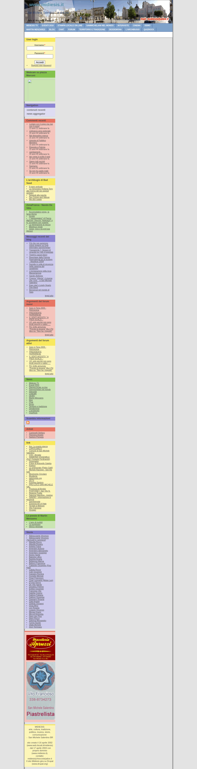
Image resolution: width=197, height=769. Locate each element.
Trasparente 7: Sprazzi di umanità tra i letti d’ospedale (41, 251)
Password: (40, 53)
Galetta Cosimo (35, 593)
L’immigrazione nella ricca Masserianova (40, 272)
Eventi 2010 (47, 25)
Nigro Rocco (34, 618)
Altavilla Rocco (35, 542)
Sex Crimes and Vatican (39, 197)
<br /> (40, 89)
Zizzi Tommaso (35, 627)
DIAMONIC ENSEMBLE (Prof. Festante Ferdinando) (38, 458)
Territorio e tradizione (92, 30)
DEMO (147, 25)
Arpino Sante (34, 555)
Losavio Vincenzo (36, 610)
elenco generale (36, 527)
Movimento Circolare (38, 474)
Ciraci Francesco (36, 578)
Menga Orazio (35, 612)
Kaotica (32, 466)
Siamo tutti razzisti (37, 161)
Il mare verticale (36, 187)
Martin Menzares (35, 30)
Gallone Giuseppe (36, 597)
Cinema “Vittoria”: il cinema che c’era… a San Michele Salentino (40, 280)
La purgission (34, 524)
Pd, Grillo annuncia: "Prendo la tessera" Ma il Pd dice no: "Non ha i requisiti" (41, 329)
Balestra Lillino (35, 557)
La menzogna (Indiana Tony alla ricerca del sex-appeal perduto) (39, 191)
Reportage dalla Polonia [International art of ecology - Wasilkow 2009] (41, 259)
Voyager (32, 510)
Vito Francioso (35, 508)
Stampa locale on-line (70, 25)
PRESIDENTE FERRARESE (35, 314)
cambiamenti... (35, 152)
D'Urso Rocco (35, 582)
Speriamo (33, 166)
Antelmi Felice (35, 546)
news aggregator (36, 113)
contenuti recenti (36, 110)
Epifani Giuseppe (36, 589)
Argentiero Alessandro (38, 551)
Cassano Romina (36, 574)
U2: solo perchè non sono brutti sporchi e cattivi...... (40, 323)
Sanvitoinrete (34, 502)
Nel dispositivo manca (38, 136)
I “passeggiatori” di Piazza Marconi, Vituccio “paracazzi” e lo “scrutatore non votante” (39, 220)
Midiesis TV (32, 25)
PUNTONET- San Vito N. (39, 491)
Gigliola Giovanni (36, 604)
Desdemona (115, 30)
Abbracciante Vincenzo (39, 536)
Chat (61, 30)
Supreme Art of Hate (38, 504)
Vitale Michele (35, 625)
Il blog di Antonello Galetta (40, 463)
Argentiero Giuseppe (38, 553)
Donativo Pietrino (36, 587)
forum (71, 30)
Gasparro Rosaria (36, 599)
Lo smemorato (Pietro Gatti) (41, 468)
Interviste (123, 25)
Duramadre (34, 461)
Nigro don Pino (35, 616)
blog (52, 30)
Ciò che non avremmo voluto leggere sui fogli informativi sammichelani (39, 245)
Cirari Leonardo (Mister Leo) (41, 580)
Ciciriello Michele (36, 576)
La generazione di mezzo (40, 225)
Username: (39, 45)
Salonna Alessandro (37, 621)
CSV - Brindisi (35, 455)
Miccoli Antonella (36, 614)
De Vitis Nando (35, 585)
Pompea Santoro (36, 482)
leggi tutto (49, 296)
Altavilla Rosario (36, 544)
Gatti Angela (34, 601)
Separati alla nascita (37, 195)
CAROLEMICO (35, 449)
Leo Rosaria (34, 608)
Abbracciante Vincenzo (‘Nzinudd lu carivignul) (37, 539)
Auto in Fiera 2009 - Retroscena (37, 309)
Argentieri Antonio (36, 549)
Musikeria (33, 476)
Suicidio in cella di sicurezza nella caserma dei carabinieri (41, 266)
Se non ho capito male (38, 171)
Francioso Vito (35, 591)
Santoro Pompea (36, 437)
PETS (31, 480)
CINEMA (136, 25)
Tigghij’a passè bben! (38, 255)
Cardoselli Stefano (37, 433)
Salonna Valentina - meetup (41, 495)
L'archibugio (133, 30)
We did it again (35, 199)
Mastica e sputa (36, 227)
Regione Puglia (35, 493)
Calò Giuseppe (35, 572)
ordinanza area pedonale (40, 131)
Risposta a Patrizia (37, 147)
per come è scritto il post (39, 157)
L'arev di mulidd (36, 522)
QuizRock (149, 30)
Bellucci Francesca (37, 563)
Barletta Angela (35, 559)
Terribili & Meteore (37, 506)
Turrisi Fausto (35, 623)
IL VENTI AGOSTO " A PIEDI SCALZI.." (38, 318)
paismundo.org (35, 478)
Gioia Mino (33, 606)
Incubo (32, 216)
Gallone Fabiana (36, 595)
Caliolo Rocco (35, 570)
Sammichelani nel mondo (100, 25)
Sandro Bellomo (36, 276)
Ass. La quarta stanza (38, 446)
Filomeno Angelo (36, 435)
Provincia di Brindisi (37, 489)
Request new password (41, 65)
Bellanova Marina (36, 561)
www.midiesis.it (46, 4)
